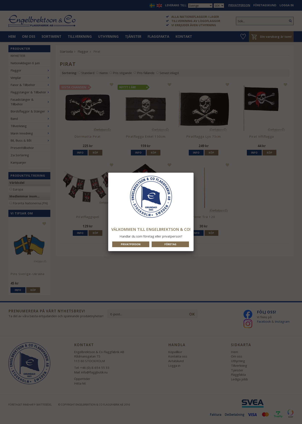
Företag (170, 244)
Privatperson (131, 244)
